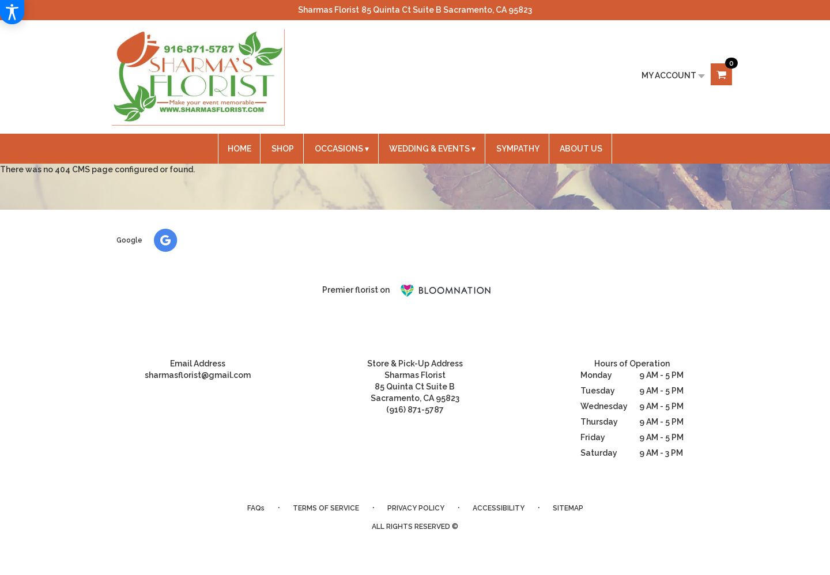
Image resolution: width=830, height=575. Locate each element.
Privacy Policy (415, 508)
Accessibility (499, 508)
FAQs (256, 508)
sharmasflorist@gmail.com (198, 375)
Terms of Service (326, 508)
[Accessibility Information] (12, 12)
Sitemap (568, 508)
